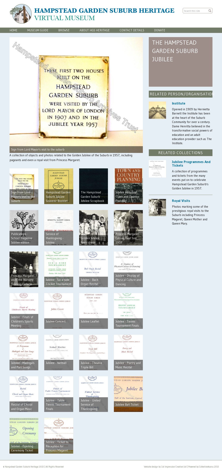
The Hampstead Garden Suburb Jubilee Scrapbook (92, 196)
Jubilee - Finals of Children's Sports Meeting (22, 321)
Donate (159, 30)
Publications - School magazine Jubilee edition (21, 238)
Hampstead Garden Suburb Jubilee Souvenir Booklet (58, 196)
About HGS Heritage (95, 30)
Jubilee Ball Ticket (126, 404)
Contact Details (132, 30)
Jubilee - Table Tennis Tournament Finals (58, 404)
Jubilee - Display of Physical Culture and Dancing (128, 280)
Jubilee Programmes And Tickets (191, 164)
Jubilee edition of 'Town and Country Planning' (127, 196)
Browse (64, 30)
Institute (178, 103)
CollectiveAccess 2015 (209, 466)
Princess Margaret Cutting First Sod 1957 (127, 238)
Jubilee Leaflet (90, 321)
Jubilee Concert (55, 321)
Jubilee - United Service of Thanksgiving (90, 404)
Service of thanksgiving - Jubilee (54, 238)
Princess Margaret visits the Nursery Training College (22, 280)
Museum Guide (37, 30)
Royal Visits (181, 201)
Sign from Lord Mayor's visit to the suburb (37, 149)
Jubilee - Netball (56, 363)
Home (13, 30)
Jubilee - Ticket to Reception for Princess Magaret (57, 446)
